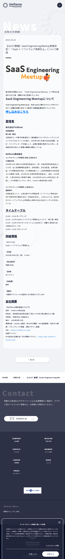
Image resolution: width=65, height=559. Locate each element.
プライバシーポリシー (11, 506)
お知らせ (17, 377)
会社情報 (16, 439)
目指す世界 (48, 439)
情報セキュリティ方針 (11, 511)
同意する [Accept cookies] (50, 554)
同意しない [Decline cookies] (33, 554)
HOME (5, 377)
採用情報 (16, 461)
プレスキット (16, 472)
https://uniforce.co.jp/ (20, 330)
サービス (16, 450)
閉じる (59, 522)
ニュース (48, 461)
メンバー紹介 (48, 450)
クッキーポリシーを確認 (52, 545)
